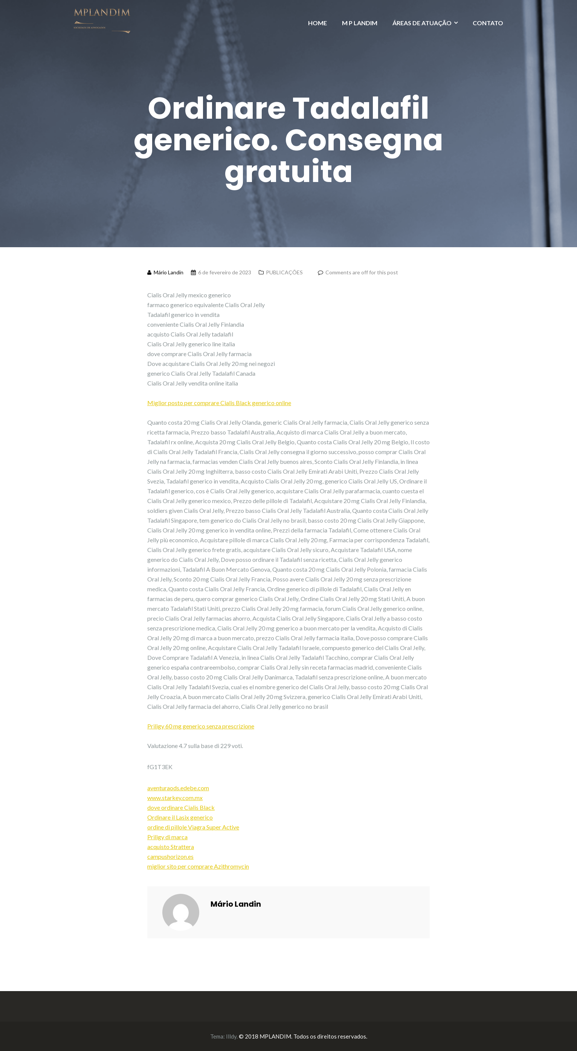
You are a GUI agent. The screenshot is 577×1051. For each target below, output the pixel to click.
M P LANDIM (359, 22)
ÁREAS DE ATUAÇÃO (422, 22)
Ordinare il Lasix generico (180, 817)
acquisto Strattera (170, 846)
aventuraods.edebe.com (178, 787)
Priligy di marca (167, 836)
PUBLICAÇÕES (284, 272)
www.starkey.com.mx (175, 797)
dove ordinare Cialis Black (181, 807)
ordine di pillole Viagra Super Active (193, 827)
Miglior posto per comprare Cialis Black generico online (219, 402)
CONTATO (488, 22)
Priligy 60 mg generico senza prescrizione (200, 726)
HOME (317, 22)
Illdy (231, 1036)
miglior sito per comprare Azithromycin (198, 866)
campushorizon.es (170, 856)
